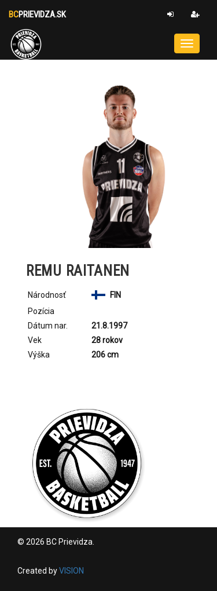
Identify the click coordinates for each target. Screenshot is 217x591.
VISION (71, 570)
